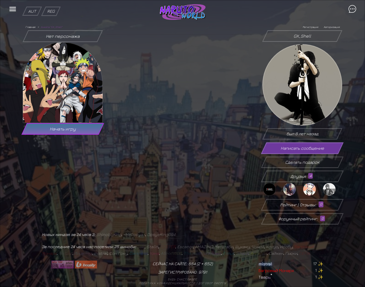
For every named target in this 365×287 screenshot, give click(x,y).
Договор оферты (212, 283)
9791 (202, 272)
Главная (30, 26)
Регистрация (310, 26)
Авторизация (332, 26)
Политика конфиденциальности (167, 283)
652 (208, 263)
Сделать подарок (302, 162)
